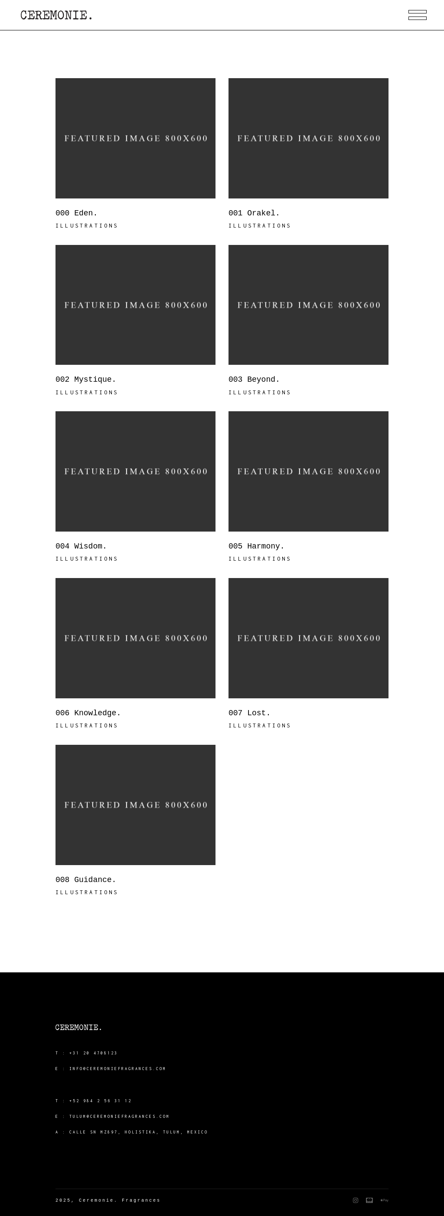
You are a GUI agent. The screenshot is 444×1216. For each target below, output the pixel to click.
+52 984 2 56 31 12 (100, 1100)
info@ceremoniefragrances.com (117, 1068)
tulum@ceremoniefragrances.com (119, 1116)
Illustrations (87, 225)
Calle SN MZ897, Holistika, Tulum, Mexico (138, 1132)
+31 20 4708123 (93, 1053)
